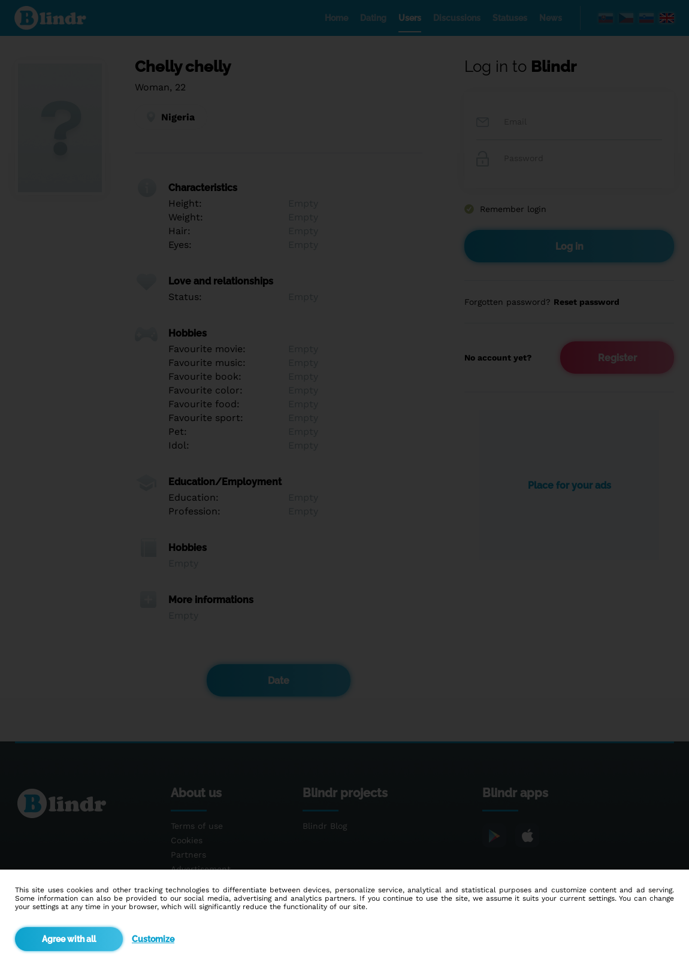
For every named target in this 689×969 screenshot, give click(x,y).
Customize (153, 939)
